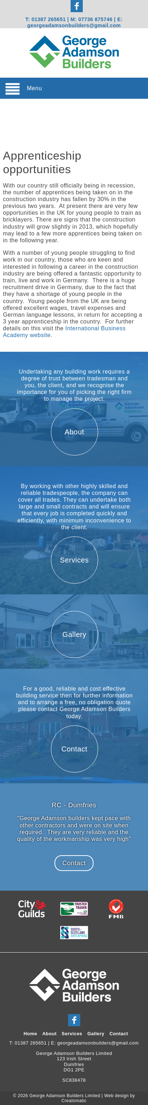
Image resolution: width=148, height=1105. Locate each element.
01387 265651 (49, 19)
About (49, 1033)
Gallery (96, 1033)
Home (30, 1033)
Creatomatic (73, 1100)
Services (72, 1033)
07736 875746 (96, 19)
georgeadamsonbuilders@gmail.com (74, 25)
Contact (74, 863)
